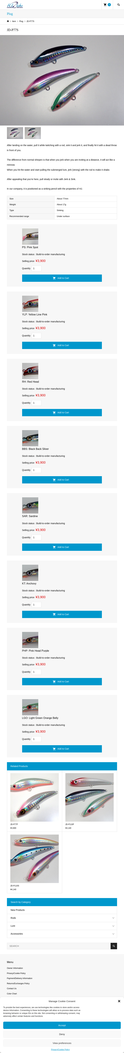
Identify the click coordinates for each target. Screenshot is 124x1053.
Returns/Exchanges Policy (18, 983)
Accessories (17, 933)
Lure (13, 926)
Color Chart (12, 994)
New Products (18, 910)
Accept (62, 1025)
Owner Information (15, 968)
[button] (119, 1001)
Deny (62, 1034)
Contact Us (11, 988)
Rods (13, 918)
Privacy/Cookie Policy (60, 1049)
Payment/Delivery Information (19, 978)
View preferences (62, 1043)
